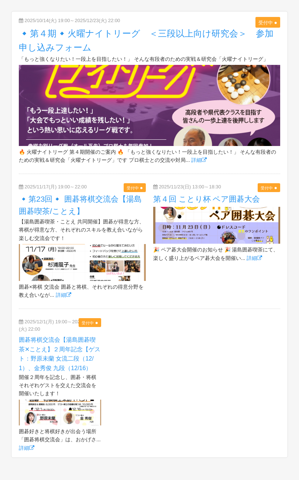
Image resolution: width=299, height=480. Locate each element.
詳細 (199, 160)
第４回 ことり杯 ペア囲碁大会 (206, 199)
